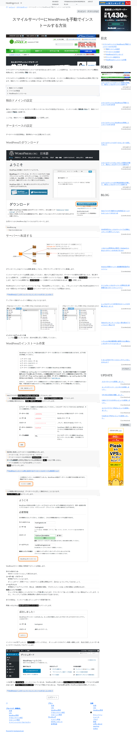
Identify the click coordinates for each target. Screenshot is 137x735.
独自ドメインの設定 (113, 49)
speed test (96, 726)
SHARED (55, 1)
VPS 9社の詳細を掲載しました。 (113, 395)
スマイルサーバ (21, 7)
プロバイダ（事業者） (13, 708)
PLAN (66, 4)
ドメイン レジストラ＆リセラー (20, 722)
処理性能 (54, 724)
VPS (10, 713)
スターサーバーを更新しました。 (113, 381)
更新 (94, 722)
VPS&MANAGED (70, 1)
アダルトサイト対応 (16, 718)
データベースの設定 (113, 52)
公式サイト (53, 697)
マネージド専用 (14, 720)
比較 (91, 703)
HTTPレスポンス (57, 722)
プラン (50, 703)
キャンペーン (97, 715)
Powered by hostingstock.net (15, 731)
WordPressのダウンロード (114, 54)
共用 (10, 711)
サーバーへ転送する (113, 57)
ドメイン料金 (55, 719)
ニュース (96, 717)
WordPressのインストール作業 (116, 60)
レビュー (12, 7)
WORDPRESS (80, 1)
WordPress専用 (14, 715)
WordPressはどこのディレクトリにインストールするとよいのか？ (30, 294)
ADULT (90, 1)
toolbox (95, 728)
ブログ (95, 719)
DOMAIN (55, 4)
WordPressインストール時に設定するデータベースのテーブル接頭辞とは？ (33, 471)
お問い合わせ (97, 724)
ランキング (52, 717)
